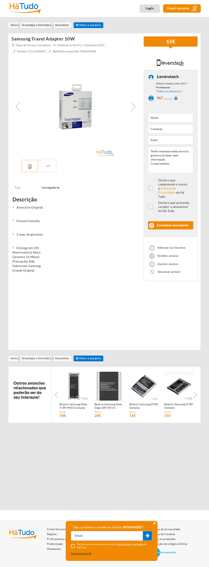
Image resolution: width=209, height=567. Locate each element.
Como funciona (57, 529)
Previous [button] (18, 107)
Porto (63, 413)
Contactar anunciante (173, 226)
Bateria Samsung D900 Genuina (143, 407)
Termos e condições (163, 539)
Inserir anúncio (182, 8)
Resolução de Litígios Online (168, 544)
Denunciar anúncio (169, 272)
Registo (52, 534)
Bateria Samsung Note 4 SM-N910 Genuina (73, 407)
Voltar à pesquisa (93, 25)
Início (15, 359)
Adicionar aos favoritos (171, 248)
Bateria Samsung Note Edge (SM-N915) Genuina (108, 407)
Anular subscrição (81, 553)
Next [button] (133, 107)
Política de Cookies (162, 534)
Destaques (54, 548)
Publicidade (55, 544)
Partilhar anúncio (167, 256)
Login (150, 8)
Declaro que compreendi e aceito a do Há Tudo (172, 189)
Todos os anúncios (168, 91)
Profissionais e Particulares (65, 539)
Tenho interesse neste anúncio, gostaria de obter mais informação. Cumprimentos (170, 160)
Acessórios (66, 359)
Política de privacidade (165, 529)
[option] (75, 107)
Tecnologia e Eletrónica (38, 359)
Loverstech (168, 77)
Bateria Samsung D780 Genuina (178, 407)
